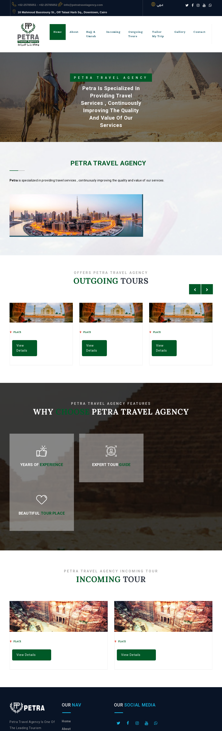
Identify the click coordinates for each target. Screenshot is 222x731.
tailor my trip (158, 34)
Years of (41, 464)
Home (58, 31)
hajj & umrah (91, 34)
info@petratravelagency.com (83, 5)
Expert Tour (111, 464)
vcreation (122, 721)
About (74, 31)
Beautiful (180, 464)
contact (68, 688)
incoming (113, 31)
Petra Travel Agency (135, 715)
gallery (180, 31)
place (15, 332)
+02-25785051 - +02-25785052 (37, 5)
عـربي (160, 5)
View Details (21, 348)
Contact (199, 31)
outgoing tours (135, 34)
